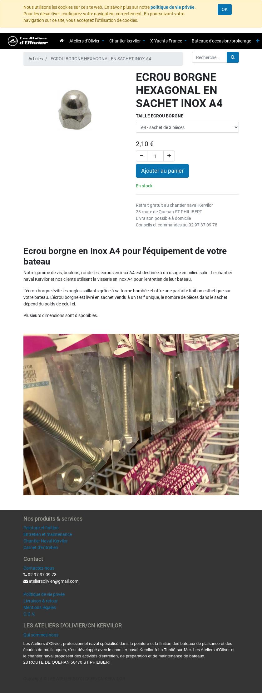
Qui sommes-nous (40, 634)
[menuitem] (62, 40)
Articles (35, 58)
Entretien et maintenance (47, 534)
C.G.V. (29, 613)
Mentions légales (39, 607)
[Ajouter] (169, 156)
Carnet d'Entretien (40, 547)
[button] (258, 41)
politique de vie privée (173, 7)
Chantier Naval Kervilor (45, 540)
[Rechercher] (233, 57)
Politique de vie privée (44, 594)
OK (225, 9)
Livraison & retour (40, 600)
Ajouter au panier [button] (162, 171)
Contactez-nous (38, 568)
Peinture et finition (41, 527)
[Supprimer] (141, 156)
